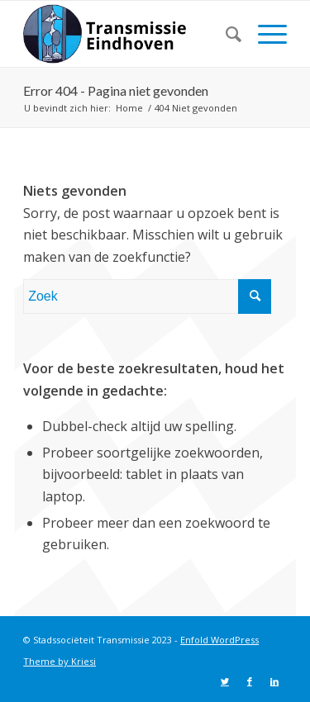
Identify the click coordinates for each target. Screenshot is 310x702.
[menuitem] (225, 34)
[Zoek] (225, 34)
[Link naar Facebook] (249, 681)
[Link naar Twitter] (224, 681)
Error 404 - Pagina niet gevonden (115, 90)
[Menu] (264, 34)
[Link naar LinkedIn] (274, 681)
